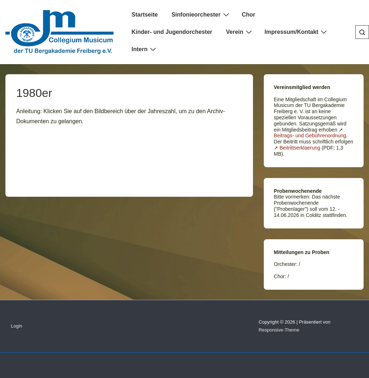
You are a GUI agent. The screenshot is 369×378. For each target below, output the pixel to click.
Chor (248, 15)
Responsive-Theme (279, 330)
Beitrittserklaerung (300, 148)
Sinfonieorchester (201, 14)
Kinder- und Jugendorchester (172, 32)
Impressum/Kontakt (296, 32)
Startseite (145, 15)
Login (16, 326)
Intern (145, 49)
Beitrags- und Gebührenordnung (310, 135)
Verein (240, 32)
